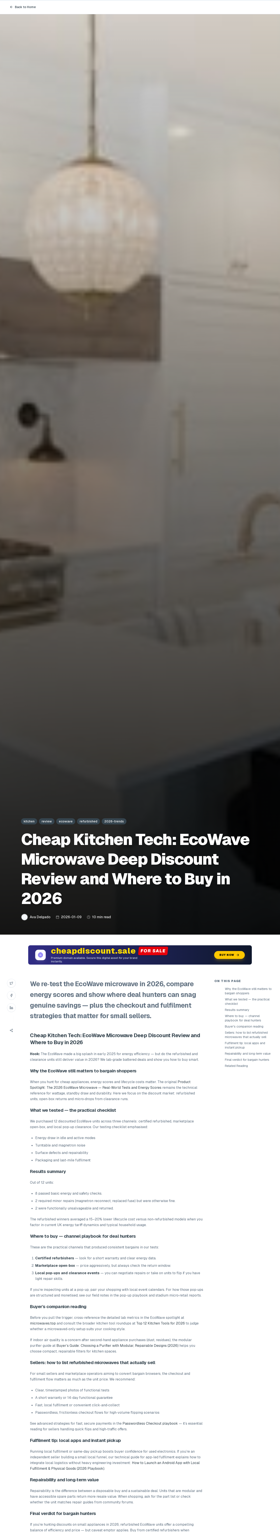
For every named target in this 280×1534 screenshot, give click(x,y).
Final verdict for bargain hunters (247, 1060)
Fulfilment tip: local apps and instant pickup (245, 1045)
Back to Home (23, 7)
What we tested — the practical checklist (247, 1001)
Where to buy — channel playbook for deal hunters (243, 1018)
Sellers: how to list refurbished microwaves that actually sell (246, 1035)
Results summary (237, 1010)
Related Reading (236, 1066)
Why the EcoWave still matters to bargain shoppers (248, 991)
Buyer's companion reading (244, 1026)
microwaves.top (43, 1323)
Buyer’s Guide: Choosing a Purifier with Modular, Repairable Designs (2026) (117, 1345)
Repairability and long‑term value (248, 1054)
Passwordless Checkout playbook (150, 1423)
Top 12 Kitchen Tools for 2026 (160, 1323)
